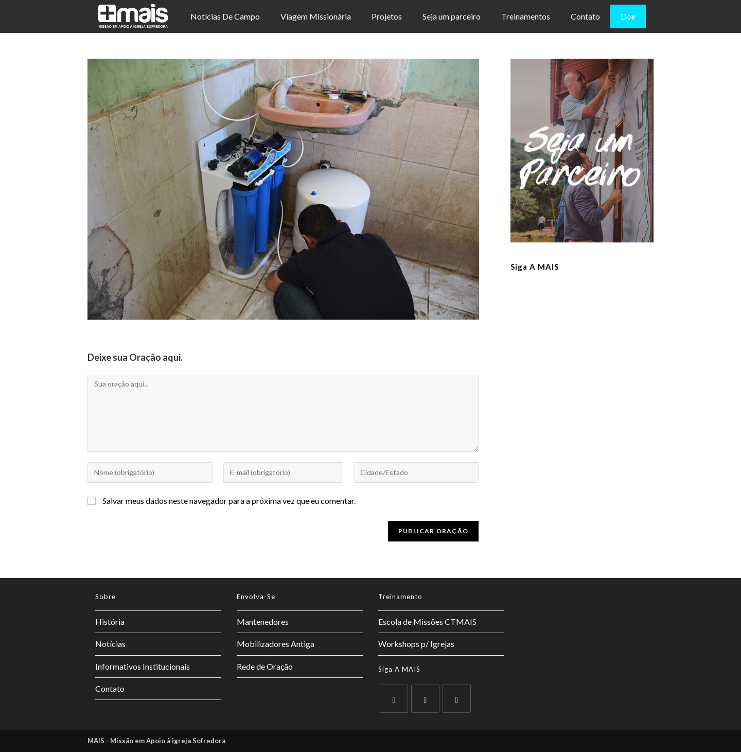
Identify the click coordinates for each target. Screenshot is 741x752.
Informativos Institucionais (142, 666)
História (110, 621)
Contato (585, 16)
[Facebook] (425, 699)
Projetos (387, 16)
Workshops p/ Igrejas (416, 644)
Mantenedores (263, 621)
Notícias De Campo (225, 16)
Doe (628, 16)
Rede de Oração (265, 666)
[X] (394, 699)
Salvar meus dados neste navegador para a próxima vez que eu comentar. (229, 500)
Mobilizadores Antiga (275, 644)
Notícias (110, 644)
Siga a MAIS (534, 266)
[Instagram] (457, 699)
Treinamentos (525, 16)
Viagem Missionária (315, 16)
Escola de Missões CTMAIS (427, 621)
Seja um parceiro (451, 16)
